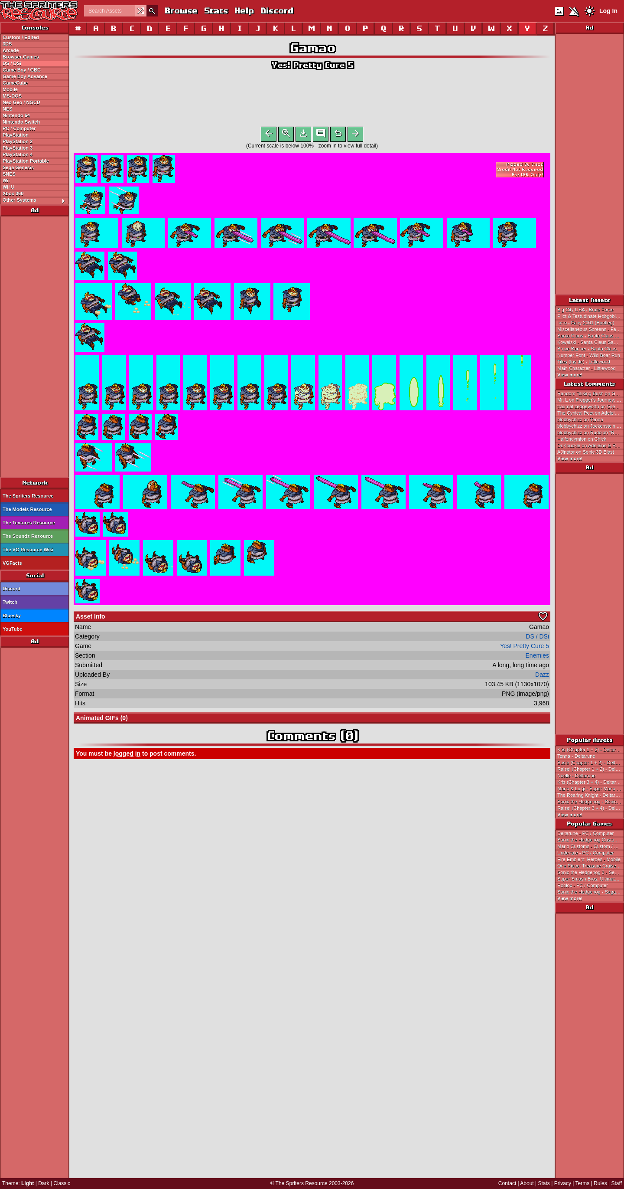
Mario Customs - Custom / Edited (590, 846)
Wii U (8, 187)
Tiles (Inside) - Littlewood (583, 361)
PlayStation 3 (17, 148)
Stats (216, 11)
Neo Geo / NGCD (21, 102)
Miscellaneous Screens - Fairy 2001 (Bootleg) (590, 329)
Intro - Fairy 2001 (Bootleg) (585, 322)
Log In (608, 10)
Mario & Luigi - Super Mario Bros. (590, 788)
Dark (43, 1183)
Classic (61, 1183)
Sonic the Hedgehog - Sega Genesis (590, 891)
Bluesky (12, 615)
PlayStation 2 (17, 141)
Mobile (10, 89)
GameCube (15, 82)
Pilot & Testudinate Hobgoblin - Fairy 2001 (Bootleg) (590, 316)
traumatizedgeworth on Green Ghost (590, 406)
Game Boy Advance (25, 76)
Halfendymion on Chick (581, 439)
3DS (7, 43)
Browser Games (21, 56)
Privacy (562, 1183)
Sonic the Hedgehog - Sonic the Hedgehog (590, 801)
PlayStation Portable (26, 161)
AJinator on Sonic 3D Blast (585, 452)
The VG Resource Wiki (28, 549)
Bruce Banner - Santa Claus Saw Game (590, 348)
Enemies (537, 657)
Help (244, 11)
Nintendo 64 (16, 115)
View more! (570, 374)
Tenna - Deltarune (576, 756)
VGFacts (12, 563)
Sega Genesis (18, 167)
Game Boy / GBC (22, 69)
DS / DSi (12, 63)
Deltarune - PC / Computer (585, 833)
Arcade (11, 50)
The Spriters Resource (28, 495)
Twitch (10, 602)
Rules (600, 1183)
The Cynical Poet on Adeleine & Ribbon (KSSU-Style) (590, 413)
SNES (9, 174)
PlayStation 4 (17, 154)
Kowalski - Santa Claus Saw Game (590, 342)
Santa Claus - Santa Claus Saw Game (590, 335)
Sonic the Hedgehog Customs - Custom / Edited (590, 839)
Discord (276, 11)
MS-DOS (12, 95)
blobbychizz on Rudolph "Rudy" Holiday (590, 432)
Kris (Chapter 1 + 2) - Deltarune (590, 749)
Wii (6, 180)
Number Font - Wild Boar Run (588, 355)
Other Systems (36, 200)
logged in (127, 755)
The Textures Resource (29, 522)
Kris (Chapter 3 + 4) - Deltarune (590, 782)
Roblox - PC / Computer (582, 885)
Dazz (542, 676)
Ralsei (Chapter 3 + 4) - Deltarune (590, 808)
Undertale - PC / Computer (585, 852)
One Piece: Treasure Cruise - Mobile (590, 865)
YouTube (12, 629)
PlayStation (16, 135)
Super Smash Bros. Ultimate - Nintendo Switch (590, 878)
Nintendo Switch (21, 121)
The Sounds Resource (28, 536)
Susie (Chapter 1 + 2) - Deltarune (590, 762)
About (526, 1183)
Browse (180, 11)
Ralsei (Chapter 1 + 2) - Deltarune (590, 769)
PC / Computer (19, 128)
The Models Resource (27, 509)
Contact (507, 1183)
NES (8, 108)
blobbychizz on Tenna (580, 419)
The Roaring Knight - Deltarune (590, 795)
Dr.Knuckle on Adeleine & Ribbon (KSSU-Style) (590, 445)
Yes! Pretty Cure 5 (312, 65)
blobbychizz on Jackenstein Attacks (590, 426)
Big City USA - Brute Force (585, 309)
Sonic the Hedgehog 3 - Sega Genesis (590, 872)
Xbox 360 (13, 193)
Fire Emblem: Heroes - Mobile (589, 859)
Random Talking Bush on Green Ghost (590, 393)
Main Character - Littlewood (586, 368)
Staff (616, 1183)
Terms (582, 1183)
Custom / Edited (21, 37)
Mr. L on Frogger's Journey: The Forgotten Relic (590, 400)
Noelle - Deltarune (576, 775)
